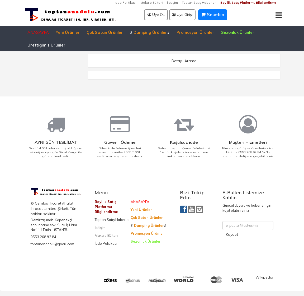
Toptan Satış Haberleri (199, 2)
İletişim (172, 2)
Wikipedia (264, 277)
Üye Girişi (182, 14)
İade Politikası (125, 2)
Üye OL (156, 14)
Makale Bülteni (151, 2)
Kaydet (232, 234)
